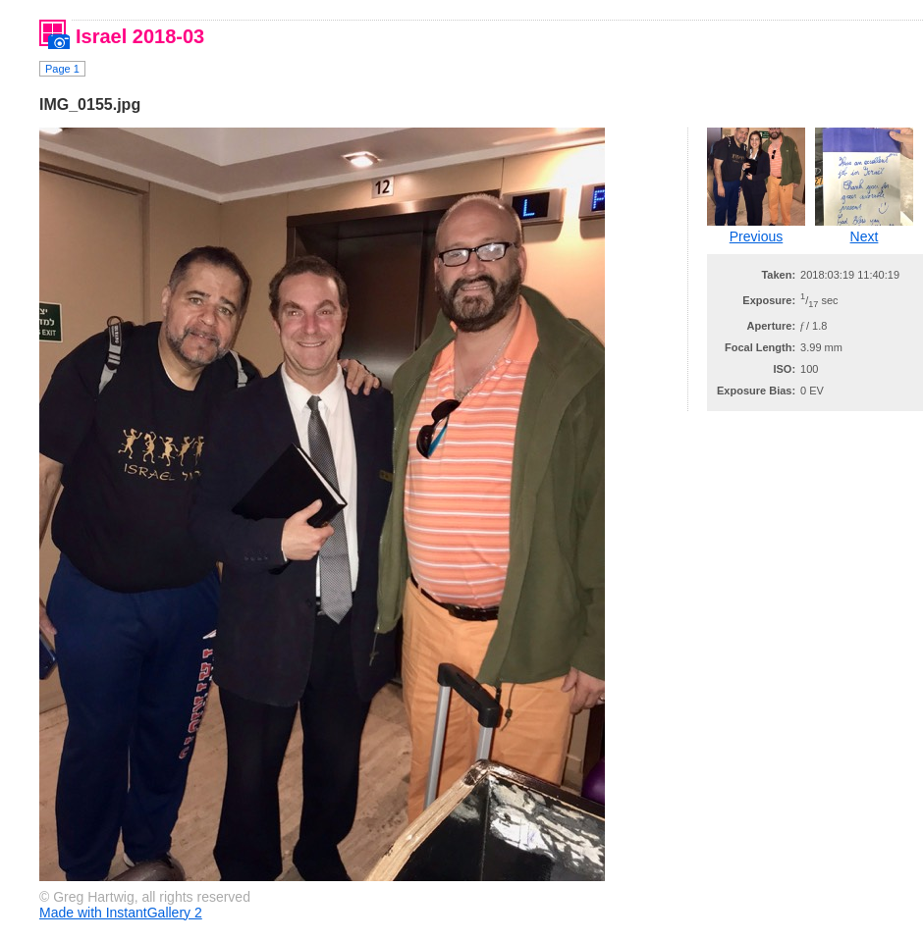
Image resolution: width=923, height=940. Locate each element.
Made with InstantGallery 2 (120, 912)
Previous (756, 236)
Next (864, 236)
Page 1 (62, 69)
